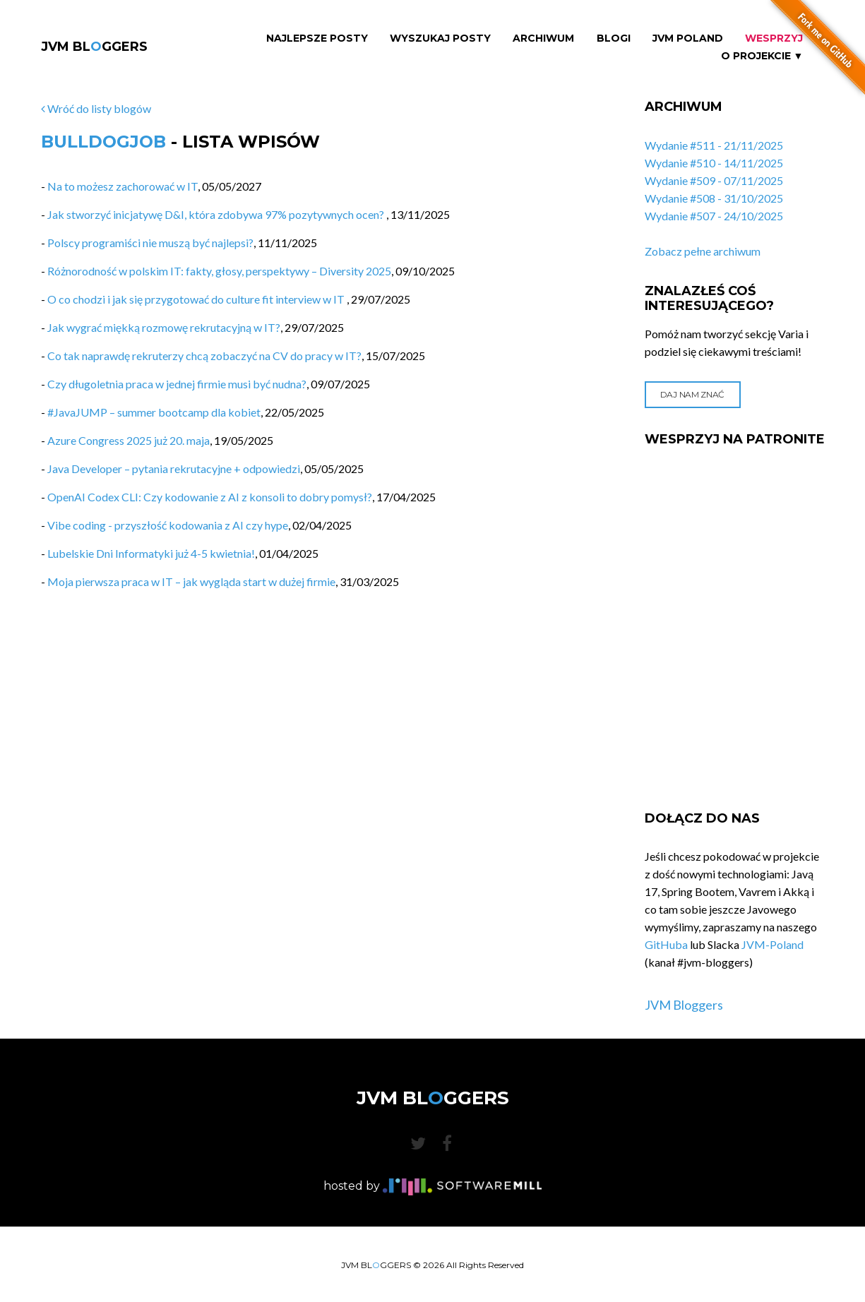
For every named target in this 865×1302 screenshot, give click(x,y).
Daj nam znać (692, 394)
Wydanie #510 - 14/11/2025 (714, 162)
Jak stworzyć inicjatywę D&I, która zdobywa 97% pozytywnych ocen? (216, 214)
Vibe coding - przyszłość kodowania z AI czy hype (167, 525)
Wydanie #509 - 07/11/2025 (714, 180)
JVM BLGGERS (94, 46)
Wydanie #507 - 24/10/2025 (714, 215)
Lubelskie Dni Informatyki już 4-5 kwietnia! (151, 553)
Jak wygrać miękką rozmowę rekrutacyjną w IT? (163, 327)
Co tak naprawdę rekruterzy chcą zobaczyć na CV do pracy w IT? (204, 355)
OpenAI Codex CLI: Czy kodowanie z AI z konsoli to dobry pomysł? (209, 496)
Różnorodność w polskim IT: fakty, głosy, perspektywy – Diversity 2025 (219, 270)
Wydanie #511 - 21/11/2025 (714, 145)
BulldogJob (103, 141)
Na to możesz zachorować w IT (122, 186)
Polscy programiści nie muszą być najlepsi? (150, 242)
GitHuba (666, 944)
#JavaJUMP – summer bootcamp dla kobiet (154, 412)
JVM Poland (687, 38)
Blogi (614, 38)
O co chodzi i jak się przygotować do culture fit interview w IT (197, 299)
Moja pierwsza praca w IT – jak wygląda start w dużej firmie (191, 581)
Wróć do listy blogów (96, 108)
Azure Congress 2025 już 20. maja (128, 440)
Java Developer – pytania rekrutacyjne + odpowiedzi (173, 468)
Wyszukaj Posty (440, 38)
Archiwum (543, 38)
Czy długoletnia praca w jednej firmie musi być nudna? (176, 383)
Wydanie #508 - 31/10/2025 (714, 198)
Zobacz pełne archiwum (702, 251)
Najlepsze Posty (317, 38)
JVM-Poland (772, 944)
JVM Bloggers (684, 1005)
